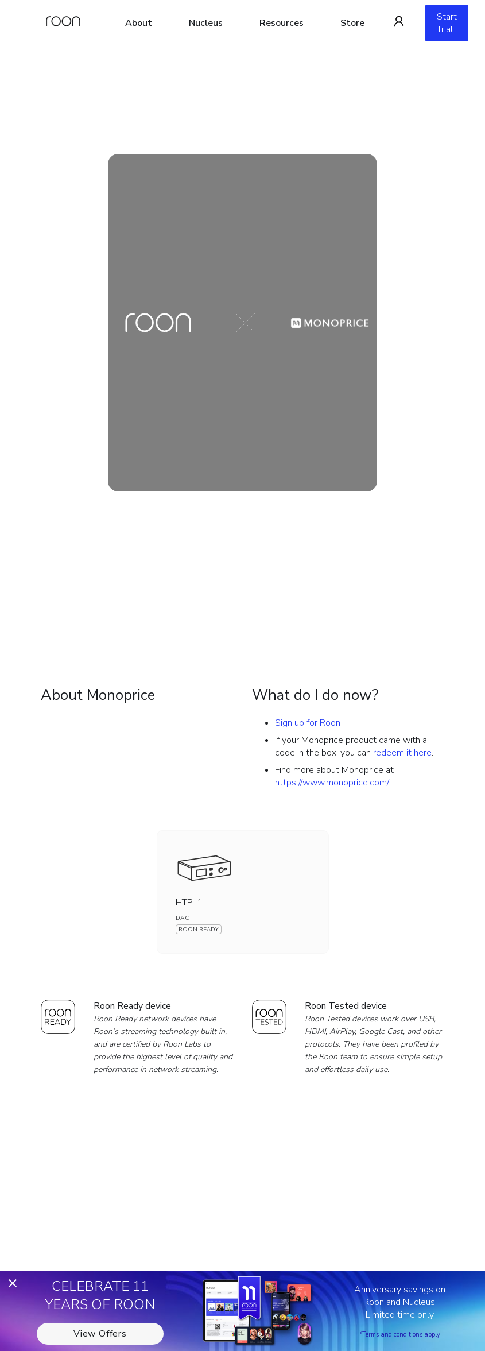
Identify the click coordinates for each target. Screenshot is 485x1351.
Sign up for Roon (307, 723)
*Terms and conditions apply (399, 1334)
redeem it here (402, 752)
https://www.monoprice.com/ (331, 782)
